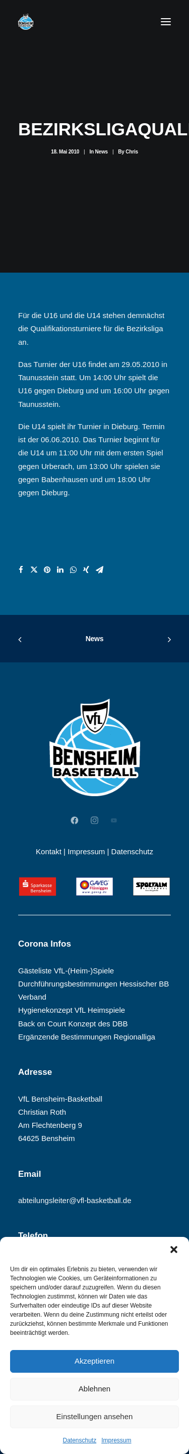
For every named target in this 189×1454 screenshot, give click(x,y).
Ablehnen (94, 1388)
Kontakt (48, 851)
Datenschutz (79, 1440)
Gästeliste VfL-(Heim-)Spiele (66, 970)
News (101, 151)
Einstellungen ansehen (94, 1416)
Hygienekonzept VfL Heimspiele (71, 1010)
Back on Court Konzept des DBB (73, 1023)
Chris (131, 151)
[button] (174, 1249)
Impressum (116, 1440)
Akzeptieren (94, 1361)
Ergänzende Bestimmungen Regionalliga (86, 1036)
